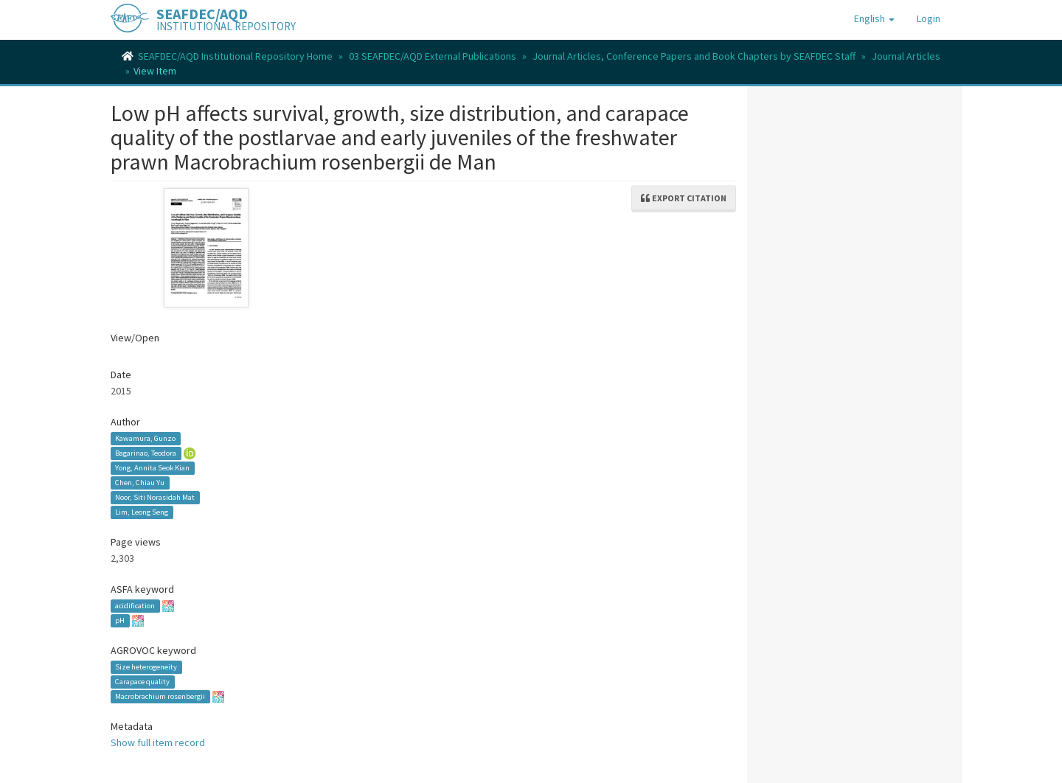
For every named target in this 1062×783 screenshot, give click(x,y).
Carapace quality (142, 681)
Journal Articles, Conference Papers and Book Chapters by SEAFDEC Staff (694, 56)
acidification (135, 605)
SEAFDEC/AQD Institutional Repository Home (235, 56)
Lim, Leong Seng (141, 512)
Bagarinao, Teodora (145, 453)
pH (120, 620)
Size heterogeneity (146, 667)
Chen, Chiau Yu (139, 482)
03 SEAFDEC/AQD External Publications (432, 56)
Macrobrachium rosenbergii (160, 696)
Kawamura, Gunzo (145, 438)
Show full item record (158, 742)
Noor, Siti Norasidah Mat (155, 497)
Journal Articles (906, 56)
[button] (874, 18)
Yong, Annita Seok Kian (152, 468)
